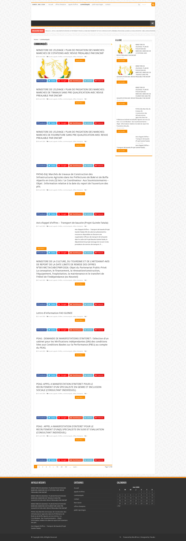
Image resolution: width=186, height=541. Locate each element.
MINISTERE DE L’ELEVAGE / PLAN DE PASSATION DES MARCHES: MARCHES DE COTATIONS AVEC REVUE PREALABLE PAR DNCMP (48, 490)
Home (36, 39)
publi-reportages (97, 4)
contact (107, 4)
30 (66, 467)
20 (61, 467)
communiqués (85, 4)
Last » (75, 467)
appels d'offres (57, 56)
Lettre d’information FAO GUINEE (54, 313)
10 (57, 467)
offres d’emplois (60, 4)
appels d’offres (73, 4)
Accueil (51, 4)
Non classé (77, 503)
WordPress (135, 537)
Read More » (80, 60)
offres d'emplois (78, 56)
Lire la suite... (122, 60)
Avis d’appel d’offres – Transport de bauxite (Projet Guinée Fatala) (72, 222)
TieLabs (152, 537)
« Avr (118, 506)
